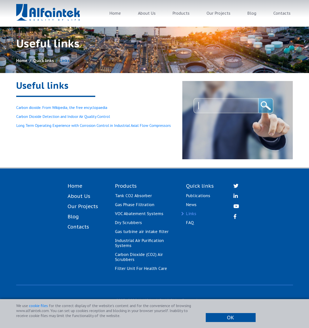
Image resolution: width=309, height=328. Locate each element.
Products (181, 13)
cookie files (38, 305)
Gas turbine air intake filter (142, 231)
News (191, 204)
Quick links (43, 60)
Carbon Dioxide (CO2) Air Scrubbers (139, 257)
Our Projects (218, 13)
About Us (147, 13)
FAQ (190, 222)
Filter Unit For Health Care (141, 268)
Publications (198, 195)
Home (115, 13)
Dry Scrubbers (128, 222)
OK (230, 317)
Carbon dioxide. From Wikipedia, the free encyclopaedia (61, 107)
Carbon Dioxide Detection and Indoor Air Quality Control (63, 116)
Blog (251, 13)
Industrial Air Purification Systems (139, 243)
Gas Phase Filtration (134, 204)
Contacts (282, 13)
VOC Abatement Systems (139, 213)
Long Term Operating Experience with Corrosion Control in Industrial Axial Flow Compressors (93, 125)
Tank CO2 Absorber (133, 195)
